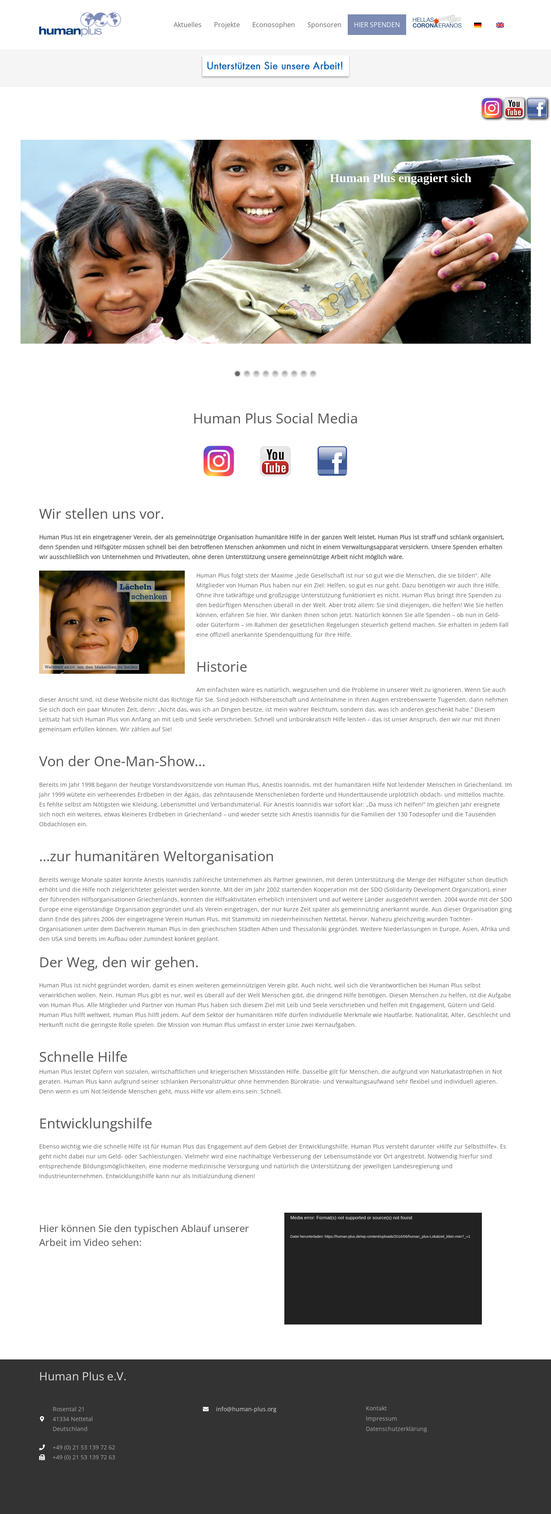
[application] (383, 1268)
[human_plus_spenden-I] (275, 67)
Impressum (381, 1418)
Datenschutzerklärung (396, 1429)
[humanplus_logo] (80, 24)
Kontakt (376, 1408)
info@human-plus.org (246, 1409)
